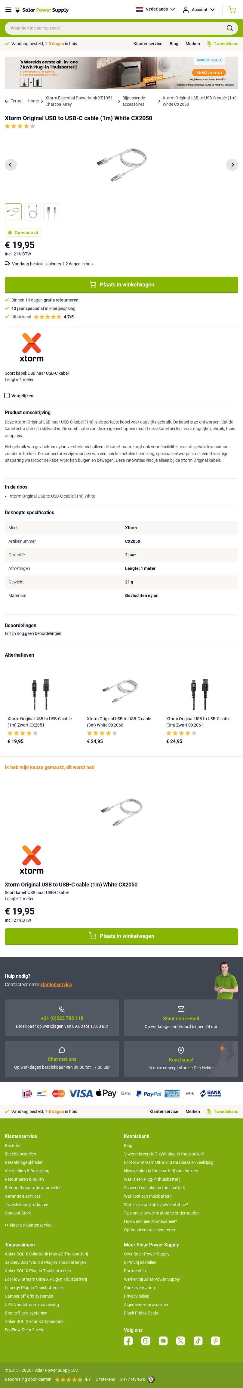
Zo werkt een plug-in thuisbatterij (154, 1187)
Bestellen (13, 1145)
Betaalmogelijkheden (24, 1162)
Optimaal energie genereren (149, 1229)
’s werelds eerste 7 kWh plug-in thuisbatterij (164, 1154)
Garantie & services (23, 1196)
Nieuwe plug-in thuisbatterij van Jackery (161, 1170)
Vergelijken (22, 395)
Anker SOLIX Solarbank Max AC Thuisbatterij (46, 1254)
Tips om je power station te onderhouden (162, 1213)
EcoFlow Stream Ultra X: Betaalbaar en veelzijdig (169, 1162)
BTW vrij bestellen (140, 1262)
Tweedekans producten (26, 1204)
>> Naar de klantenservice (28, 1225)
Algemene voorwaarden (146, 1304)
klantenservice (56, 984)
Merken (193, 43)
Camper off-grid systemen (29, 1296)
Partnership (135, 1270)
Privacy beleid (136, 1296)
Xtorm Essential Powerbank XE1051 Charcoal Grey (79, 101)
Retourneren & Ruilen (24, 1179)
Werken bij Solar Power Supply (152, 1279)
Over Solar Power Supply (147, 1254)
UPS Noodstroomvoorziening (32, 1304)
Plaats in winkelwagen (121, 284)
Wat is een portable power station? (156, 1204)
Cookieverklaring (139, 1287)
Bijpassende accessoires (133, 101)
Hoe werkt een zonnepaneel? (150, 1221)
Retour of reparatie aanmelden (33, 1187)
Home (33, 100)
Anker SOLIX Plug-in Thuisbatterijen (38, 1270)
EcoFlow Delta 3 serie (24, 1329)
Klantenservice (148, 43)
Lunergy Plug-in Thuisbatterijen (34, 1287)
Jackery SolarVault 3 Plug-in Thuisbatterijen (45, 1262)
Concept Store (18, 1213)
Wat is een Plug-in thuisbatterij (152, 1179)
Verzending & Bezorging (27, 1170)
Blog (174, 43)
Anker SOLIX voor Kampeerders (34, 1321)
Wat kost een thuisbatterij (147, 1196)
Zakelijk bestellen (20, 1154)
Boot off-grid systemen (26, 1313)
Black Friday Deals (141, 1313)
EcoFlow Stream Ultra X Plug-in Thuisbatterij (46, 1279)
